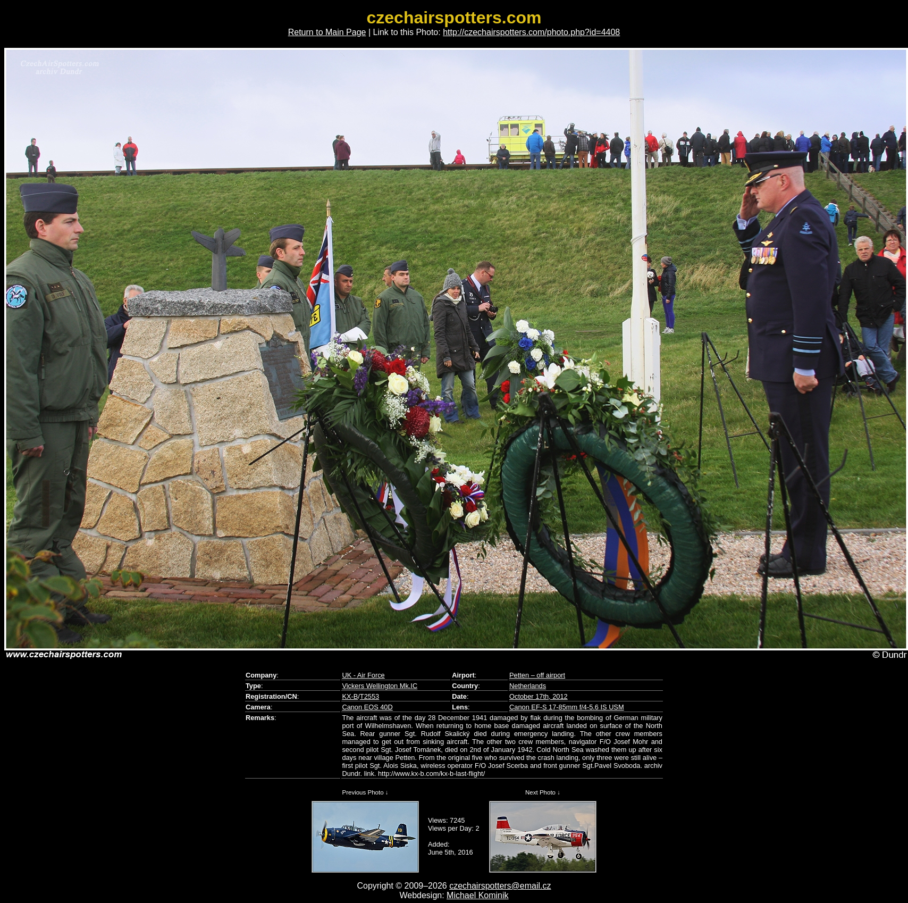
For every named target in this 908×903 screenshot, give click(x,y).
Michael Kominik (477, 895)
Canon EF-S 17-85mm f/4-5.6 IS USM (566, 707)
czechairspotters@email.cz (500, 885)
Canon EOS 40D (367, 707)
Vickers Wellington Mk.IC (379, 686)
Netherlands (527, 686)
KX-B (350, 696)
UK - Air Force (363, 675)
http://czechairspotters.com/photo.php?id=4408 (531, 32)
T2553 (369, 696)
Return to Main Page (327, 32)
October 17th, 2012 (538, 696)
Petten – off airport (537, 675)
